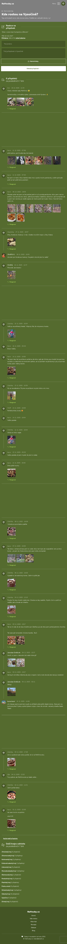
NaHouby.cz (8, 3)
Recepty (33, 924)
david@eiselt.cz (39, 939)
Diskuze (33, 927)
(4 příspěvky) (13, 871)
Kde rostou (33, 918)
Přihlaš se (5, 38)
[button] (58, 3)
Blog (33, 930)
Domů (33, 915)
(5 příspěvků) (10, 886)
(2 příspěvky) (11, 859)
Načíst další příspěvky (10, 838)
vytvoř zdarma (20, 38)
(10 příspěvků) (10, 894)
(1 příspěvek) (11, 875)
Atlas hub (34, 921)
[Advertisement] (33, 129)
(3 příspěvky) (12, 856)
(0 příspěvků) (11, 852)
